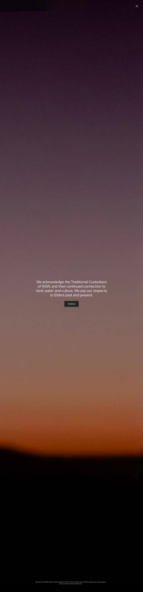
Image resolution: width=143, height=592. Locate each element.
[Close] (137, 6)
